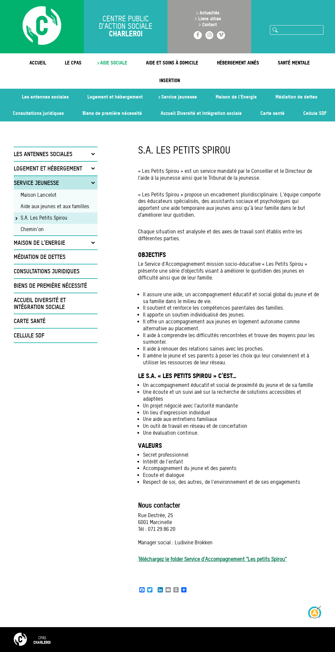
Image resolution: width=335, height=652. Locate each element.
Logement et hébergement (115, 97)
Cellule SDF (314, 113)
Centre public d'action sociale (125, 27)
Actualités (210, 12)
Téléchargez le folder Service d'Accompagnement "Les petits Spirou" (212, 559)
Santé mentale (294, 63)
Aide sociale (113, 63)
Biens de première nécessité (112, 113)
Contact (209, 24)
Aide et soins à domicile (172, 63)
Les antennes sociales (45, 97)
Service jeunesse (179, 97)
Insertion (169, 80)
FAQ (113, 639)
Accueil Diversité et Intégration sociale (201, 113)
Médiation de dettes (296, 97)
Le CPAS (73, 63)
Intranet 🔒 (256, 639)
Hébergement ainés (238, 63)
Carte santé (272, 113)
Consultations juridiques (38, 113)
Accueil (37, 63)
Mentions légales (184, 639)
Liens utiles (209, 18)
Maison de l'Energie (236, 97)
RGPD (223, 639)
